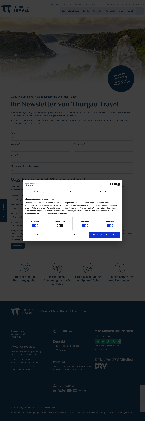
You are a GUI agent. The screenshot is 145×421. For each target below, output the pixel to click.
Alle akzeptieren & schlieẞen (104, 235)
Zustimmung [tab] (39, 192)
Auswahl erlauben (72, 235)
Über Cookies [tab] (105, 192)
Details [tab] (72, 192)
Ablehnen (40, 235)
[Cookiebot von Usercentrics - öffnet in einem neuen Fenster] (110, 184)
